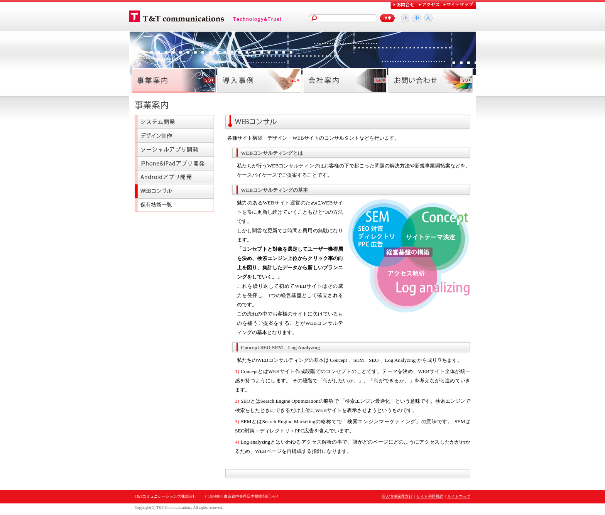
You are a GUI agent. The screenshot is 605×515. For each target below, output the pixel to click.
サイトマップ (458, 496)
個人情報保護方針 (397, 496)
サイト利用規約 (429, 496)
